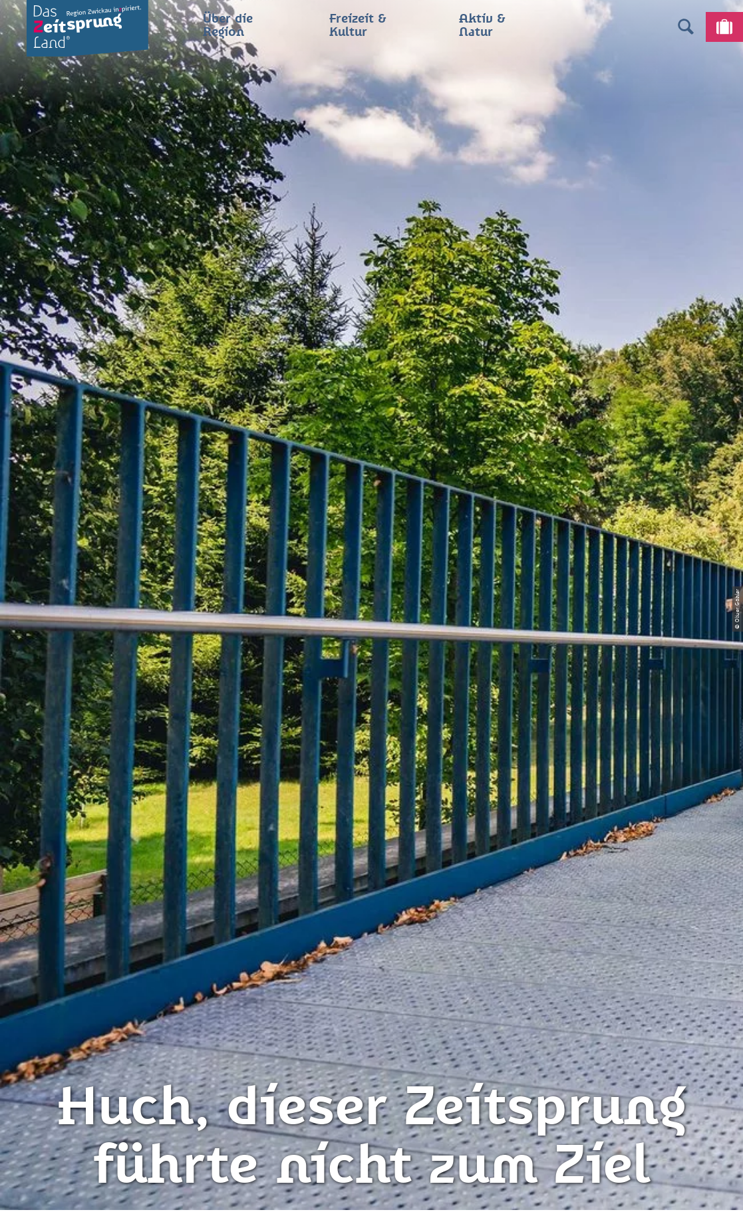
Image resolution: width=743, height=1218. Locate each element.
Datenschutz (371, 945)
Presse (372, 969)
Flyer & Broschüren (371, 992)
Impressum (371, 921)
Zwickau (30, 499)
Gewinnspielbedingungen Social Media (371, 1023)
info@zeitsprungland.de (179, 992)
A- (353, 1194)
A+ (390, 1194)
